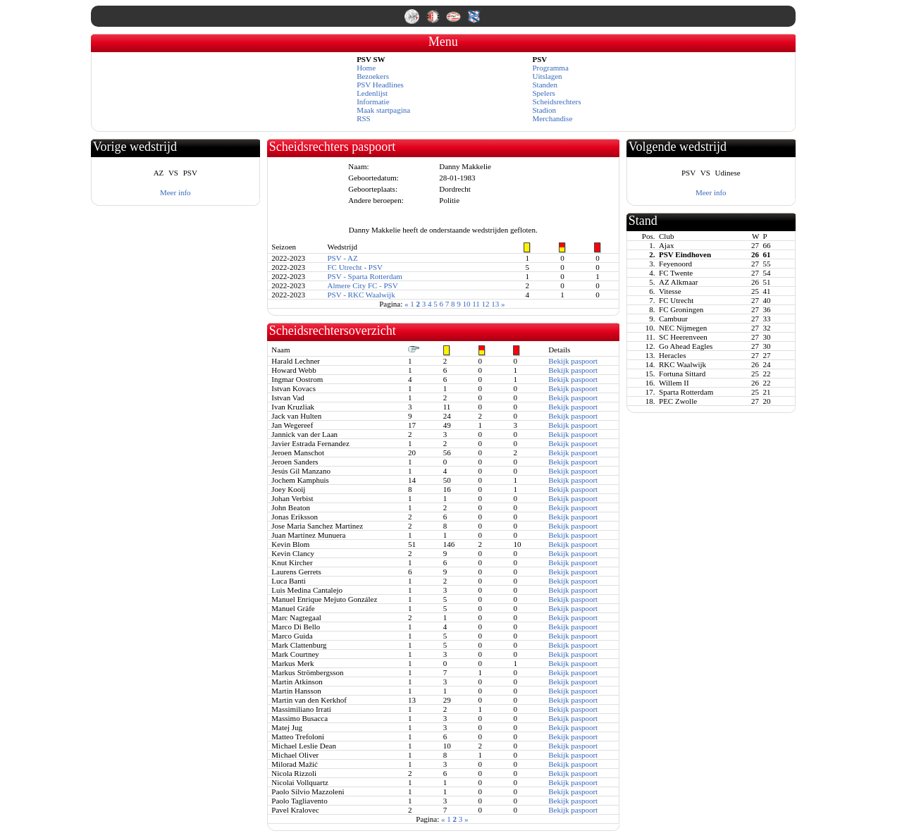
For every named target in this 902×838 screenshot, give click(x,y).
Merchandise (552, 118)
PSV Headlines (380, 84)
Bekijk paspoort (573, 361)
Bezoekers (373, 76)
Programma (550, 67)
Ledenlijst (372, 93)
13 (495, 304)
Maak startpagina (383, 110)
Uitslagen (547, 76)
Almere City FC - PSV (362, 285)
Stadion (544, 110)
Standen (544, 84)
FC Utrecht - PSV (355, 267)
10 (467, 304)
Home (366, 67)
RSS (364, 118)
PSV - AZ (342, 258)
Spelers (543, 93)
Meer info (175, 192)
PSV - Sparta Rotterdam (364, 276)
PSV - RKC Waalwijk (361, 294)
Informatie (373, 101)
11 (476, 304)
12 (486, 304)
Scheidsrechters (556, 101)
